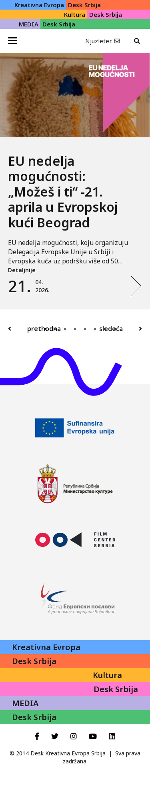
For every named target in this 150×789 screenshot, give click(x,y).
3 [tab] (65, 329)
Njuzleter (98, 41)
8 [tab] (115, 329)
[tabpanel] (75, 181)
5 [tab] (85, 329)
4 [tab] (75, 329)
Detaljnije (22, 270)
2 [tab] (55, 329)
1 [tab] (45, 329)
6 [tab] (95, 329)
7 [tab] (105, 329)
